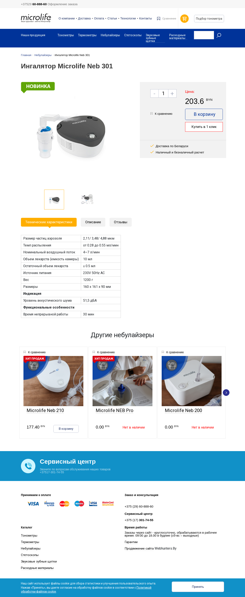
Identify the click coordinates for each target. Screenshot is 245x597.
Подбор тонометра (209, 18)
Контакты (145, 18)
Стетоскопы (133, 35)
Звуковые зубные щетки (153, 38)
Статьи (112, 18)
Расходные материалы (177, 37)
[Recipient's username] (204, 35)
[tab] (93, 222)
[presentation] (226, 392)
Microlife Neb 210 (44, 410)
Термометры (87, 35)
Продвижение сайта (139, 548)
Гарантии (131, 542)
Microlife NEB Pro (114, 410)
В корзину (204, 114)
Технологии (128, 18)
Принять (198, 587)
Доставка (84, 18)
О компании (67, 18)
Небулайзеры (110, 35)
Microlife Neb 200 (183, 410)
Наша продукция (33, 35)
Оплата (99, 18)
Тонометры (66, 35)
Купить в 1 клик (204, 127)
